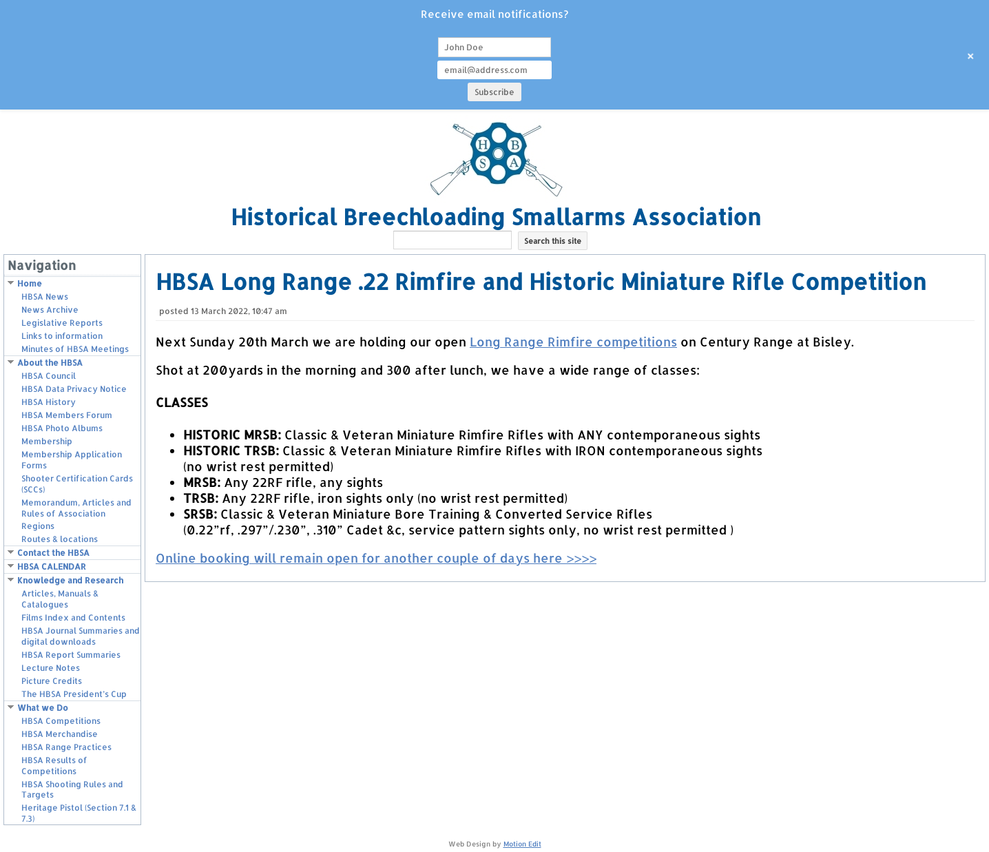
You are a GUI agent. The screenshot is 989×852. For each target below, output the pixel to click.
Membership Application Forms (71, 459)
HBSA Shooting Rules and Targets (72, 789)
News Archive (50, 309)
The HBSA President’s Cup (74, 694)
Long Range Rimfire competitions (573, 341)
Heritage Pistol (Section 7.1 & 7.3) (78, 813)
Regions (37, 526)
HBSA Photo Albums (62, 428)
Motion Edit (522, 844)
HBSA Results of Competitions (54, 765)
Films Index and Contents (73, 617)
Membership (46, 441)
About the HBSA (50, 362)
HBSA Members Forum (66, 415)
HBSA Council (48, 376)
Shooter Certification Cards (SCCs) (77, 484)
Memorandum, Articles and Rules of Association (76, 508)
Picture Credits (51, 681)
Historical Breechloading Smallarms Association (496, 216)
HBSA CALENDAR (51, 566)
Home (29, 283)
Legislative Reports (62, 323)
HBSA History (48, 402)
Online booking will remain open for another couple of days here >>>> (376, 557)
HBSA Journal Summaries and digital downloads (80, 636)
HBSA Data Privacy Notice (74, 389)
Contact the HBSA (53, 553)
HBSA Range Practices (66, 747)
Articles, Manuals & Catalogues (59, 599)
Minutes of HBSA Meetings (75, 349)
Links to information (62, 336)
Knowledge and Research (70, 580)
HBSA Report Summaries (71, 655)
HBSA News (44, 296)
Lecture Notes (50, 668)
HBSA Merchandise (59, 734)
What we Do (42, 708)
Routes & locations (59, 539)
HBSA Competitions (61, 721)
